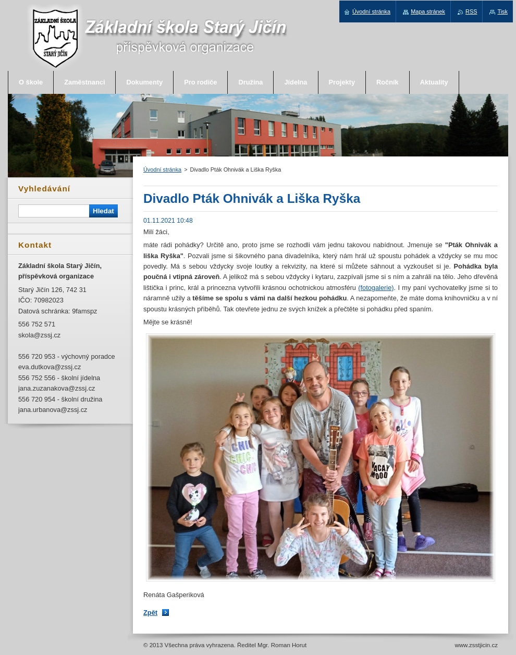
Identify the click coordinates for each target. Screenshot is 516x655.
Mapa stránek (428, 11)
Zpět (150, 612)
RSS (471, 11)
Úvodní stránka (162, 169)
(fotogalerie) (376, 288)
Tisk (502, 11)
